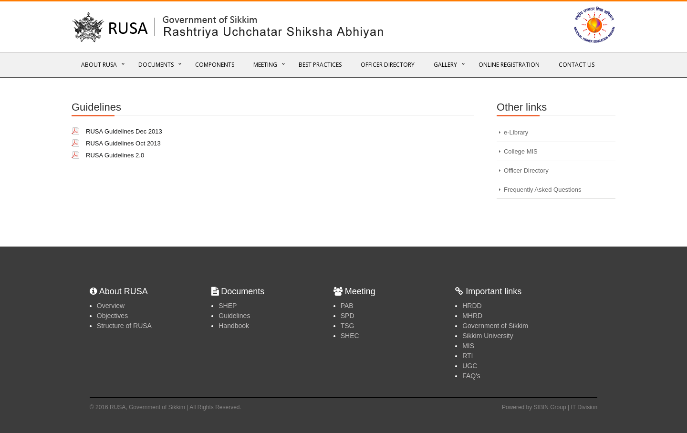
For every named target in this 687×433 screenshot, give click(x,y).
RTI (467, 356)
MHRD (472, 316)
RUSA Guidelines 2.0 (115, 155)
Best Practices (320, 65)
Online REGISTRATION (509, 65)
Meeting (265, 65)
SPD (347, 316)
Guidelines (234, 316)
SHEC (350, 336)
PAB (347, 305)
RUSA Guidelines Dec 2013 (124, 131)
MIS (468, 346)
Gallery (445, 65)
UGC (469, 366)
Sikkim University (487, 336)
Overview (111, 305)
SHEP (228, 305)
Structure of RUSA (124, 326)
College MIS (521, 151)
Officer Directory (388, 65)
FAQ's (471, 376)
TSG (347, 326)
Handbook (234, 326)
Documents (156, 65)
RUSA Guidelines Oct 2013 (123, 143)
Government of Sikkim (495, 326)
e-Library (516, 132)
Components (214, 65)
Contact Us (576, 65)
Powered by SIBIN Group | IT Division (549, 407)
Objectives (112, 316)
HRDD (471, 305)
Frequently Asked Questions (543, 189)
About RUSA (99, 65)
